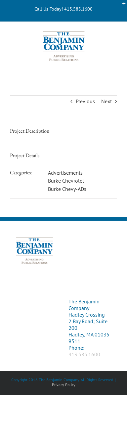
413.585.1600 (84, 354)
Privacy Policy (63, 384)
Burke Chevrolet (66, 180)
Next (106, 101)
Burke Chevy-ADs (67, 189)
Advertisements (65, 172)
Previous (85, 101)
